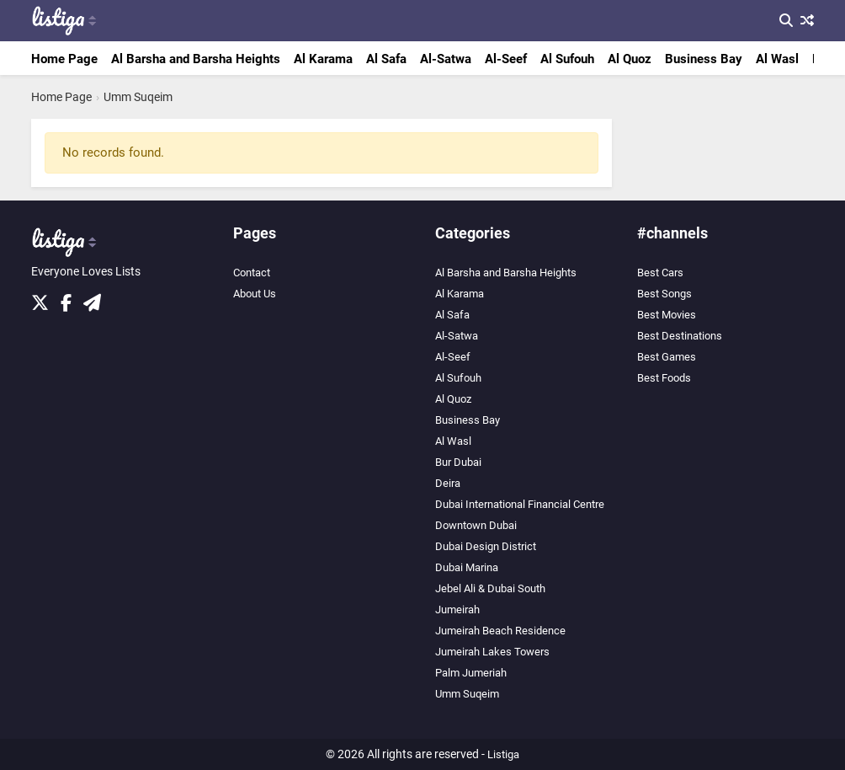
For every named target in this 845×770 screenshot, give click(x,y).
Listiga (503, 754)
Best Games (666, 356)
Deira (447, 483)
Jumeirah (457, 609)
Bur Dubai (458, 462)
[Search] (784, 21)
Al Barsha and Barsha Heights (195, 59)
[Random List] (805, 21)
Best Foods (664, 378)
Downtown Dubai (476, 525)
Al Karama (323, 59)
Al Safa (386, 59)
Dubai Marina (466, 567)
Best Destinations (679, 335)
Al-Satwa (445, 59)
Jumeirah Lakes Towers (492, 651)
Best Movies (666, 314)
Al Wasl (777, 59)
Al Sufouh (567, 59)
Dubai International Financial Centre (519, 504)
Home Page (64, 59)
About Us (254, 293)
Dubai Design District (485, 546)
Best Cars (660, 272)
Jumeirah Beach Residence (500, 630)
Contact (251, 272)
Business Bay (703, 59)
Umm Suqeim (138, 97)
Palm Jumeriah (471, 672)
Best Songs (664, 293)
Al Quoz (629, 59)
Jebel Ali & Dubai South (490, 588)
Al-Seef (506, 59)
